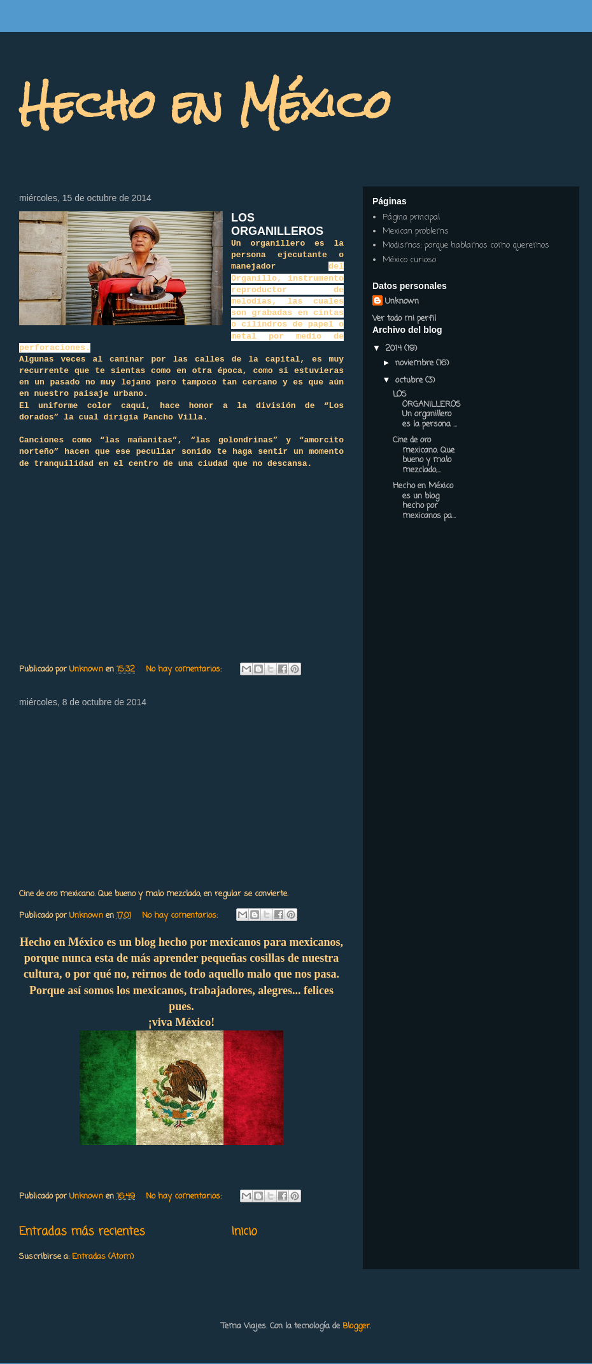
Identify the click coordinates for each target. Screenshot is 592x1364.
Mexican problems (416, 231)
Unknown (402, 301)
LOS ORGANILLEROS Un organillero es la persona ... (427, 409)
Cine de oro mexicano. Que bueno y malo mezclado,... (424, 455)
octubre (410, 380)
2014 (394, 348)
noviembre (415, 363)
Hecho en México (205, 104)
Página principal (411, 217)
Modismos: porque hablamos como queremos (466, 245)
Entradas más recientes (82, 1232)
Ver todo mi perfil (404, 319)
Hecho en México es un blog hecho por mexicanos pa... (424, 501)
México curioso (409, 260)
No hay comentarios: (185, 669)
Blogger (356, 1326)
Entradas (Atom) (103, 1257)
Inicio (244, 1232)
